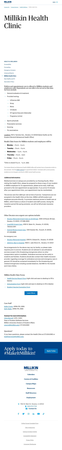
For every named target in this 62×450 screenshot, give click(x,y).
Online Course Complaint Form (29, 423)
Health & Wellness (23, 7)
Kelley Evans (8, 306)
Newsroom (31, 388)
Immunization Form (13, 284)
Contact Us (33, 408)
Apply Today (51, 351)
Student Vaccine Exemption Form (18, 287)
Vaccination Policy (9, 81)
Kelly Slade (8, 309)
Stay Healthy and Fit (9, 78)
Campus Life (6, 7)
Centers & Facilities (31, 379)
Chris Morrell (8, 318)
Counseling (7, 67)
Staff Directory (31, 393)
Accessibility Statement (29, 436)
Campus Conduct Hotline (30, 431)
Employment (31, 397)
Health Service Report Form (16, 278)
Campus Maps (31, 384)
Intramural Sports (9, 73)
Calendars (31, 374)
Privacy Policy (30, 440)
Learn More (31, 293)
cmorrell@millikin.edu (11, 325)
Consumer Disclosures (30, 444)
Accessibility (7, 64)
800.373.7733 (32, 406)
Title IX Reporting (30, 427)
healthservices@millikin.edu (14, 336)
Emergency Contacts (9, 70)
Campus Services (14, 7)
